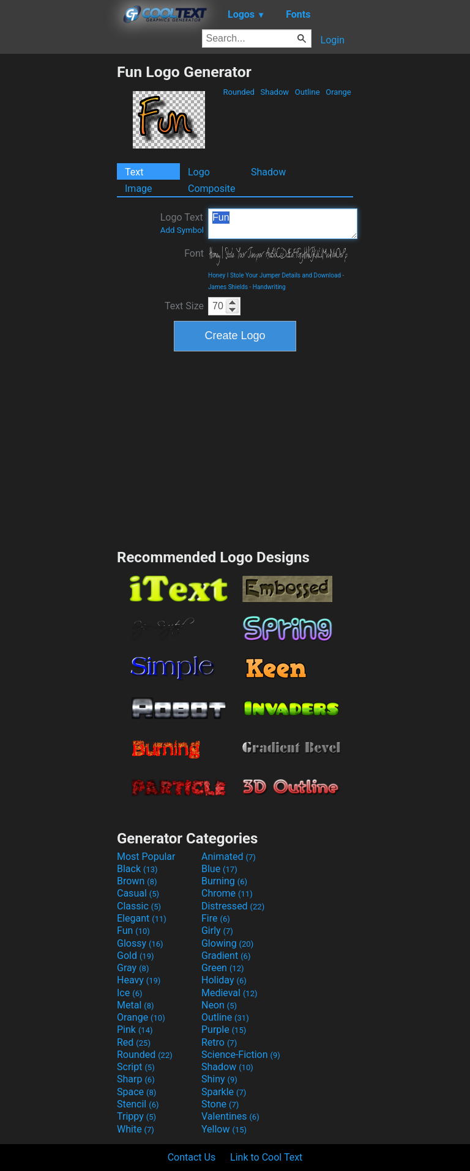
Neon (219, 1005)
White (135, 1129)
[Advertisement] (58, 246)
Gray (133, 968)
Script (136, 1067)
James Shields (228, 287)
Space (136, 1092)
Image (138, 188)
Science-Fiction (240, 1054)
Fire (215, 918)
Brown (137, 881)
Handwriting (269, 287)
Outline (307, 92)
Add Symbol (182, 230)
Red (134, 1042)
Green (222, 968)
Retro (219, 1042)
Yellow (224, 1129)
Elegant (141, 918)
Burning (224, 881)
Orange (338, 92)
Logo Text (182, 223)
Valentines (230, 1116)
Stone (220, 1104)
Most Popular (146, 856)
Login (333, 40)
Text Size (184, 306)
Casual (138, 893)
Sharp (136, 1079)
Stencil (138, 1104)
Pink (135, 1029)
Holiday (224, 980)
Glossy (140, 943)
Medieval (229, 993)
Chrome (227, 893)
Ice (129, 993)
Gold (135, 955)
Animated (228, 856)
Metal (135, 1005)
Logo (199, 172)
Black (137, 869)
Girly (217, 930)
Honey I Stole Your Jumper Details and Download (274, 275)
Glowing (227, 943)
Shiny (219, 1079)
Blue (219, 869)
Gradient (225, 955)
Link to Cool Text (266, 1157)
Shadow (274, 92)
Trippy (136, 1116)
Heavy (138, 980)
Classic (139, 906)
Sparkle (223, 1092)
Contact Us (192, 1157)
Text (134, 172)
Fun (282, 223)
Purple (223, 1029)
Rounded (238, 92)
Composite (212, 188)
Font (194, 253)
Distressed (232, 906)
